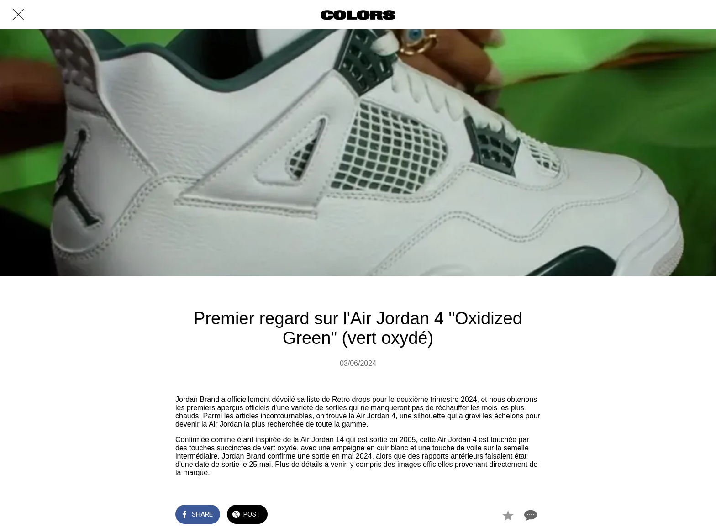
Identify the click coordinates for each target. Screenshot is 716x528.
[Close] (18, 14)
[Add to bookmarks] (508, 515)
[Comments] (530, 515)
